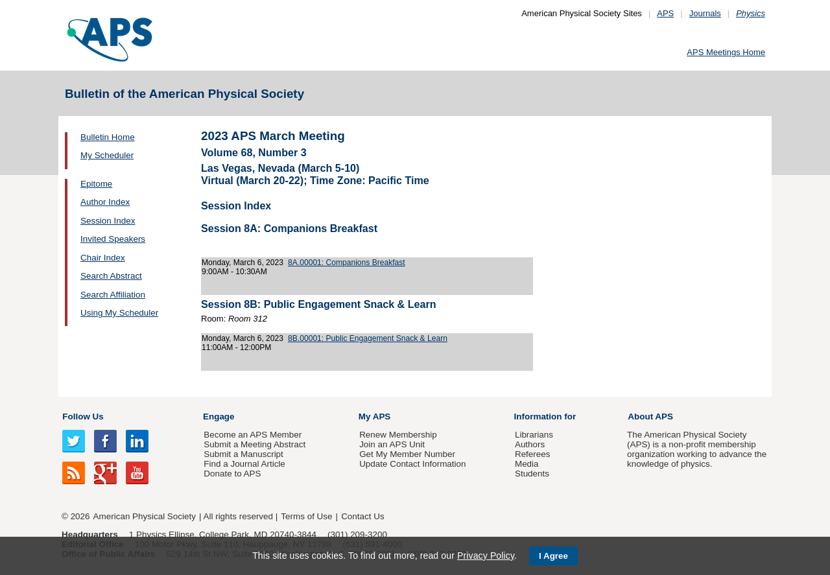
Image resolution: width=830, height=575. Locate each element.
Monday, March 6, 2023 (242, 262)
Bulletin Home (107, 137)
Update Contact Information (412, 464)
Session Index (107, 221)
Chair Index (102, 258)
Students (532, 473)
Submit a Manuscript (243, 454)
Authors (530, 444)
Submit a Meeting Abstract (254, 444)
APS (665, 13)
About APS (650, 416)
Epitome (96, 184)
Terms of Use (306, 516)
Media (527, 464)
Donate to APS (232, 473)
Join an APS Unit (392, 444)
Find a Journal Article (244, 464)
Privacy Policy (485, 555)
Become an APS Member (253, 435)
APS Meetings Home (726, 52)
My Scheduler (107, 155)
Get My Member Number (407, 454)
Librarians (534, 435)
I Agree (553, 556)
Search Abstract (111, 276)
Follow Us (82, 416)
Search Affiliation (112, 294)
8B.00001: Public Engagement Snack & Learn (367, 338)
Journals (705, 13)
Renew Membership (398, 435)
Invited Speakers (112, 239)
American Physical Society (144, 516)
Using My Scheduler (119, 313)
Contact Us (362, 516)
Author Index (105, 202)
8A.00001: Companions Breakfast (346, 262)
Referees (533, 454)
